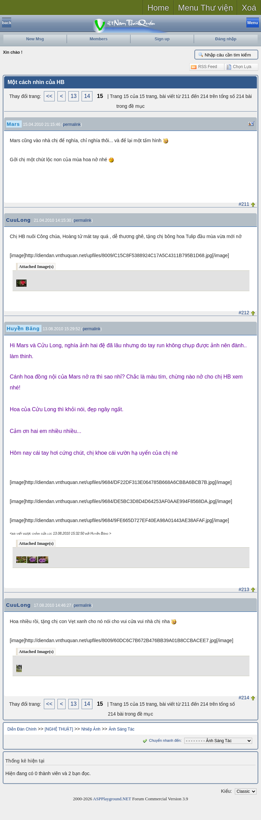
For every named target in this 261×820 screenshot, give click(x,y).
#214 (244, 697)
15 (100, 96)
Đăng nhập (225, 39)
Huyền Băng (23, 328)
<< (49, 96)
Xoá (249, 7)
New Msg (35, 39)
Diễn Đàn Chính (22, 729)
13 (74, 96)
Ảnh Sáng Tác (122, 729)
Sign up (162, 39)
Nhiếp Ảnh (90, 729)
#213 (244, 589)
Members (99, 39)
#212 (244, 312)
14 (87, 96)
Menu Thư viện (205, 7)
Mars (13, 124)
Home (158, 7)
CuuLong (18, 220)
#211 (244, 204)
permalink (72, 124)
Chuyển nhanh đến (160, 740)
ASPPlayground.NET (112, 798)
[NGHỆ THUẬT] (59, 729)
